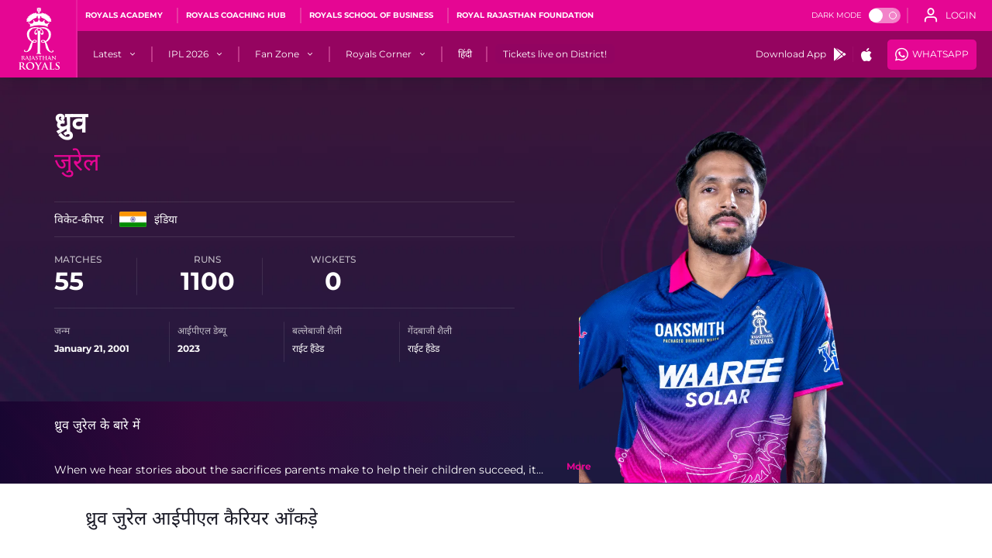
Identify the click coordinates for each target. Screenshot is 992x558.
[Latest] (107, 54)
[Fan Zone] (277, 54)
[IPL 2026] (188, 54)
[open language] (950, 15)
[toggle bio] (579, 466)
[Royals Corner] (379, 54)
